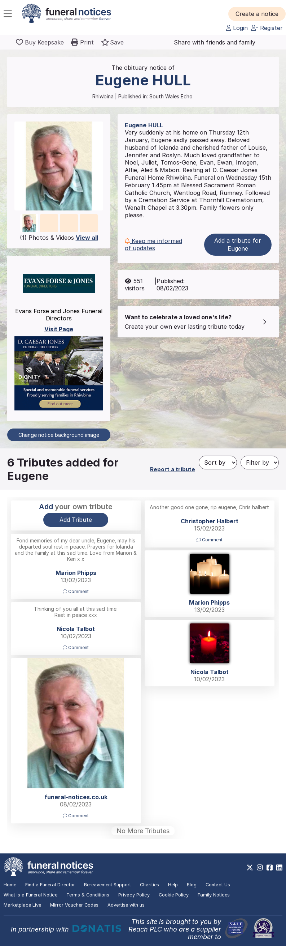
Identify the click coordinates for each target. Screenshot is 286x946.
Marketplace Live (22, 905)
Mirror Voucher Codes (74, 905)
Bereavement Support (107, 884)
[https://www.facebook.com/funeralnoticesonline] (270, 867)
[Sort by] (218, 462)
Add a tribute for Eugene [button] (237, 244)
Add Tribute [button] (76, 519)
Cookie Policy (174, 895)
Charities (149, 884)
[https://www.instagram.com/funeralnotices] (260, 867)
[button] (257, 14)
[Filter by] (260, 462)
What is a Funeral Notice (30, 895)
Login (237, 27)
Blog (192, 884)
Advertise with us (126, 905)
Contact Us (218, 884)
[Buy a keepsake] (40, 42)
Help (173, 884)
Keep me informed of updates (153, 244)
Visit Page (58, 329)
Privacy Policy (134, 895)
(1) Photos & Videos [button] (59, 237)
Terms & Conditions (87, 895)
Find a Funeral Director (50, 884)
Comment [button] (210, 539)
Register (267, 27)
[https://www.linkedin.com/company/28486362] (279, 867)
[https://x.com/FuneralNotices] (249, 867)
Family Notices (214, 895)
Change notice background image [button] (58, 435)
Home (10, 884)
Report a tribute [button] (172, 469)
